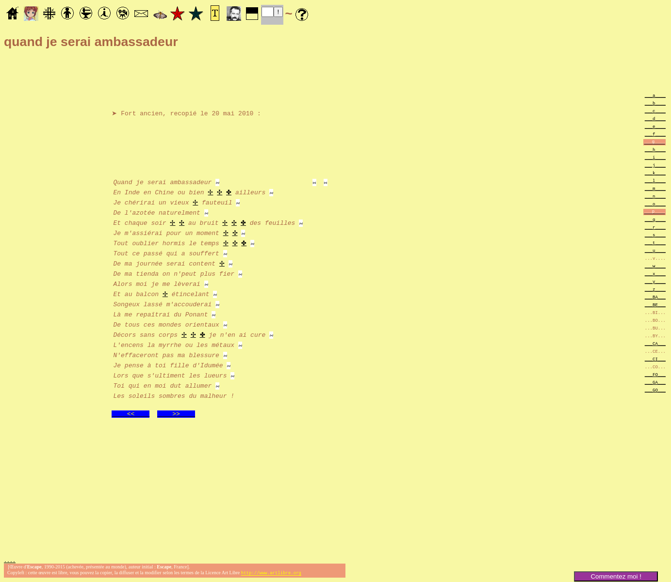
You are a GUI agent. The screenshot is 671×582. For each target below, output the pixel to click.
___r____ (655, 227)
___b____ (655, 103)
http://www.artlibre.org (271, 574)
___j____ (655, 165)
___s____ (655, 235)
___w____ (655, 266)
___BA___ (655, 297)
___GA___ (655, 382)
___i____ (655, 157)
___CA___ (655, 343)
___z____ (655, 289)
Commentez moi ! (615, 576)
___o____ (655, 204)
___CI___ (655, 359)
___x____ (655, 273)
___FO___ (655, 374)
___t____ (655, 242)
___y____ (655, 281)
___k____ (655, 173)
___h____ (655, 149)
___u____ (655, 250)
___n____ (655, 196)
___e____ (655, 126)
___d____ (655, 118)
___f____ (655, 134)
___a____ (655, 95)
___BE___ (655, 304)
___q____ (655, 219)
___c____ (655, 111)
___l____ (655, 180)
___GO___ (655, 390)
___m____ (655, 188)
